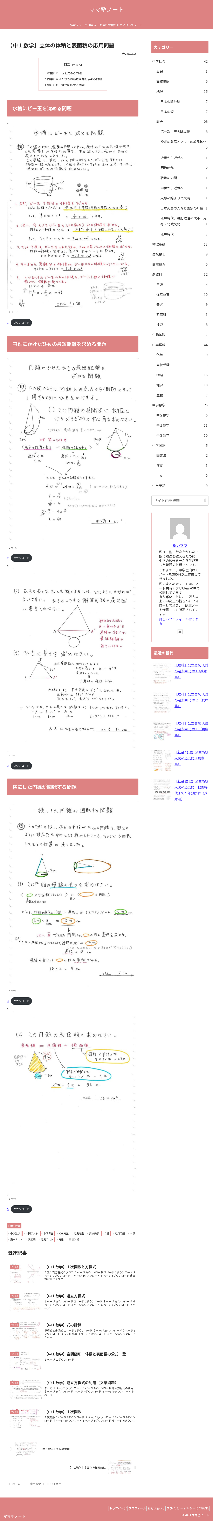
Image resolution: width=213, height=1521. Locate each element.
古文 (182, 476)
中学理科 (180, 345)
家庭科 (182, 315)
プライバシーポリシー (177, 1508)
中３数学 (182, 435)
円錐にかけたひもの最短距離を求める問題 (74, 79)
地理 (182, 91)
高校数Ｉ (180, 254)
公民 (182, 71)
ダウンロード (21, 323)
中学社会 (180, 61)
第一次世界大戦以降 (184, 132)
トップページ (106, 1508)
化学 (182, 355)
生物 (182, 395)
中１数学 (14, 1226)
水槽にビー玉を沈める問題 (64, 73)
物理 (182, 375)
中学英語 (180, 486)
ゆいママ (180, 545)
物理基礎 (180, 244)
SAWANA (201, 1508)
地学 (182, 385)
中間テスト (31, 1233)
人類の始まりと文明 (184, 198)
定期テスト (46, 1239)
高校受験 (93, 1233)
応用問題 (119, 1233)
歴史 (182, 122)
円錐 (60, 1239)
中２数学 (182, 415)
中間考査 (47, 1233)
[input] (179, 500)
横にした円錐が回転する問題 (65, 85)
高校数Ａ (180, 264)
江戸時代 (184, 234)
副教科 (180, 274)
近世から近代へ (184, 158)
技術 (182, 325)
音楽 (182, 284)
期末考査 (63, 1233)
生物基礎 (180, 335)
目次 (67, 64)
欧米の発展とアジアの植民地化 (184, 145)
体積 (131, 1233)
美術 (182, 304)
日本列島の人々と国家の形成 (184, 208)
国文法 (182, 455)
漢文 (182, 465)
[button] (205, 500)
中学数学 (14, 1233)
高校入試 (73, 1239)
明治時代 (184, 168)
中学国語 (180, 445)
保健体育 (182, 295)
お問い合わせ (149, 1508)
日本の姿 (184, 112)
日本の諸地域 (184, 102)
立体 (106, 1233)
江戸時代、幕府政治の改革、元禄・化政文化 (184, 221)
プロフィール (128, 1508)
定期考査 (78, 1233)
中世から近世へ (184, 188)
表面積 (30, 1239)
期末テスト (15, 1239)
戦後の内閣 (184, 178)
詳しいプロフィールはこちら (179, 621)
